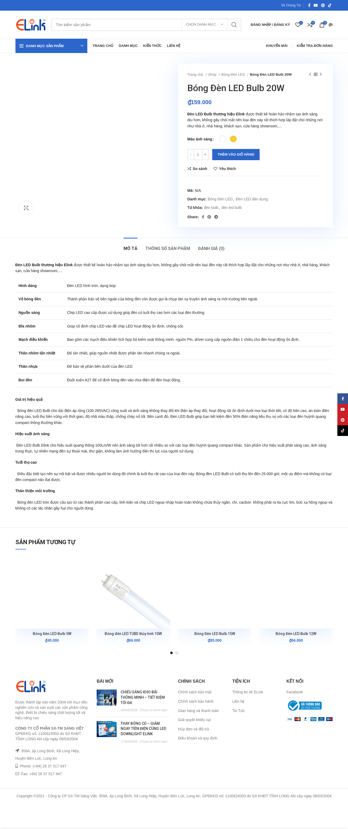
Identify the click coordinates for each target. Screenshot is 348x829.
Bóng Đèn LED (233, 74)
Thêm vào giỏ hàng (236, 154)
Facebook (294, 692)
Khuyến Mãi (277, 46)
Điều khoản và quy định (198, 738)
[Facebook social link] (309, 5)
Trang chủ (195, 74)
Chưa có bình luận (153, 710)
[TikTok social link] (329, 5)
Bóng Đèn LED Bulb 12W (296, 634)
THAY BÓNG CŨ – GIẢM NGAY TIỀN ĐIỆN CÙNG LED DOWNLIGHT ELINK (143, 728)
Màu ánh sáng (199, 139)
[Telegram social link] (216, 216)
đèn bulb (211, 207)
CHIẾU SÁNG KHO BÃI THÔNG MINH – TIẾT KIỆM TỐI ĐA (143, 697)
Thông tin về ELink (247, 692)
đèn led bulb (232, 207)
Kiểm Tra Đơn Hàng (315, 46)
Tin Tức (238, 711)
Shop (213, 74)
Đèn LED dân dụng (252, 199)
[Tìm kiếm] (146, 25)
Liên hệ (238, 701)
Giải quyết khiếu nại (194, 720)
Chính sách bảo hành (196, 701)
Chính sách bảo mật (195, 692)
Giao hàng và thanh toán (198, 711)
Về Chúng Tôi (291, 5)
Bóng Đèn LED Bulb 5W (52, 634)
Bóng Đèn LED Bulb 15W (214, 634)
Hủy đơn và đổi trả (193, 729)
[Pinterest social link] (323, 5)
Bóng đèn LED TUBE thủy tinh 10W (133, 634)
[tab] (130, 246)
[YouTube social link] (316, 5)
